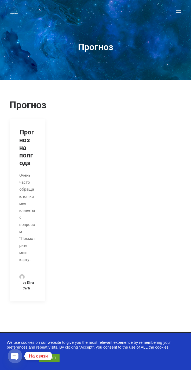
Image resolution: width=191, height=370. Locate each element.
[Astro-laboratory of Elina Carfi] (14, 10)
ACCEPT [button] (49, 358)
